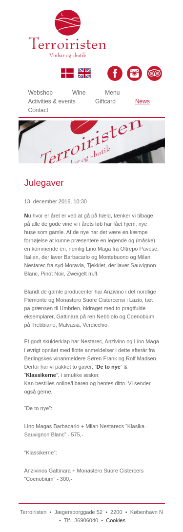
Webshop (40, 92)
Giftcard (105, 101)
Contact (38, 110)
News (142, 101)
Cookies (115, 520)
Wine (78, 92)
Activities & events (52, 101)
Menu (112, 92)
